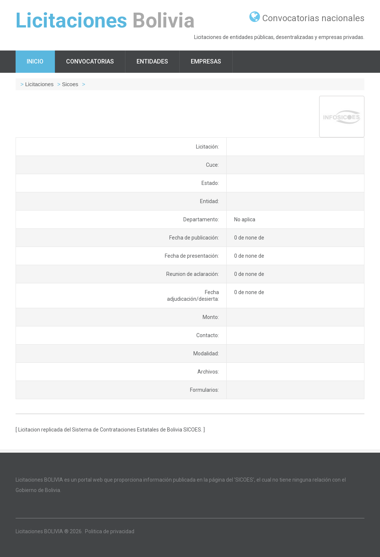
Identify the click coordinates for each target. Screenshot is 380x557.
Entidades (152, 61)
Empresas (206, 61)
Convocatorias (90, 61)
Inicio (35, 61)
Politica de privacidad (109, 531)
